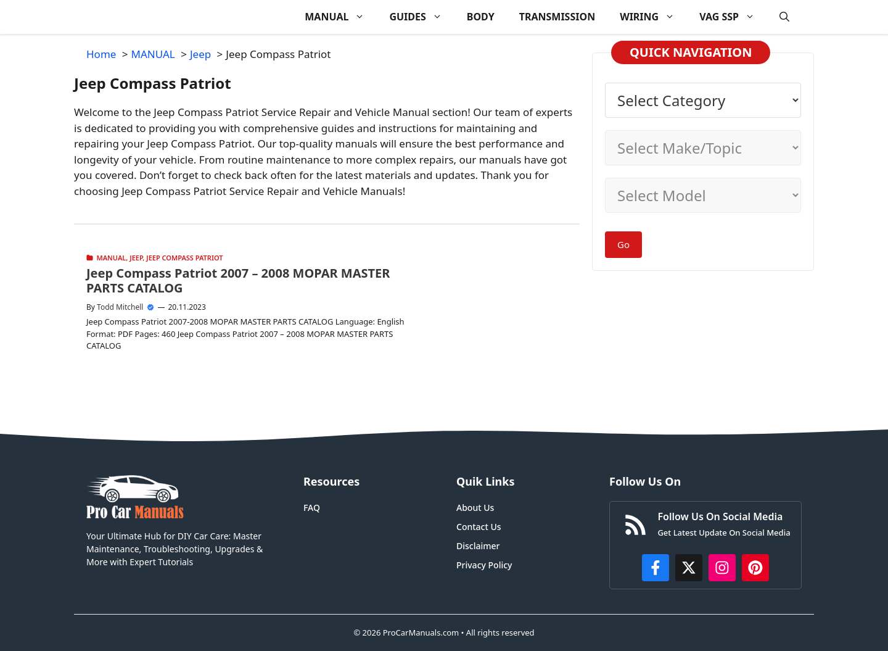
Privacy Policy (484, 565)
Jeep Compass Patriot (184, 257)
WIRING (653, 17)
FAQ (311, 507)
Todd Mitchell (120, 307)
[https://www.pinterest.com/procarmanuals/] (755, 567)
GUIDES (421, 17)
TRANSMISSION (557, 16)
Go (623, 244)
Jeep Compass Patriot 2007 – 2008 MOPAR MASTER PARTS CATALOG (238, 280)
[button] (784, 17)
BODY (481, 16)
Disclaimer (478, 546)
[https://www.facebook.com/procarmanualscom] (655, 567)
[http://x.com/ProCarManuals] (688, 567)
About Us (475, 507)
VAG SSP (733, 17)
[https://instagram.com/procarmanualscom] (722, 567)
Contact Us (478, 527)
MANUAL (341, 17)
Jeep (136, 257)
